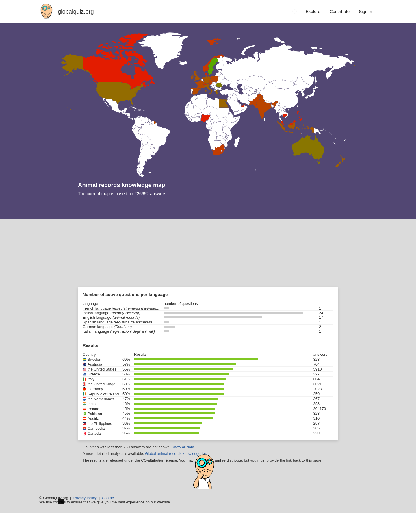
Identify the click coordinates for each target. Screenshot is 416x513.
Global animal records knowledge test (176, 453)
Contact (108, 498)
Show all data (183, 447)
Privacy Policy (85, 498)
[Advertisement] (208, 262)
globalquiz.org (76, 11)
